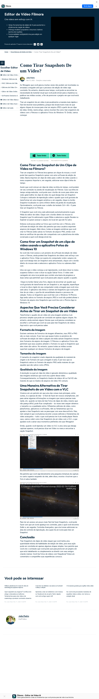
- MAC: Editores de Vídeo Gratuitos (13, 83)
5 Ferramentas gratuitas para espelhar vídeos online (77, 587)
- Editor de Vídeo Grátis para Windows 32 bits (17, 91)
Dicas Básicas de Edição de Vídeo (21, 52)
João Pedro (30, 78)
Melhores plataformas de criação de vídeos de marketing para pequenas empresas (18, 587)
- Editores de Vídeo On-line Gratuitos (14, 87)
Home (6, 52)
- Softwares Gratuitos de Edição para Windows (17, 96)
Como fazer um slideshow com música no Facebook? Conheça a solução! (47, 587)
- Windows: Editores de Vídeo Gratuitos (15, 79)
